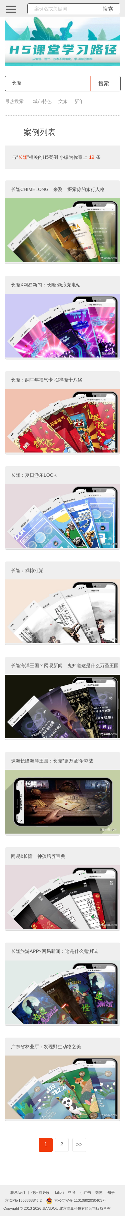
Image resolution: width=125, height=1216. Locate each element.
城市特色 (42, 101)
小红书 (85, 1192)
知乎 (111, 1192)
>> (79, 1144)
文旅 (63, 101)
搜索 (103, 83)
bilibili (59, 1192)
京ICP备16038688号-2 (23, 1200)
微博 (99, 1192)
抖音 (72, 1192)
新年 (79, 101)
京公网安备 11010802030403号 (76, 1200)
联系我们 (17, 1192)
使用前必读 (40, 1192)
